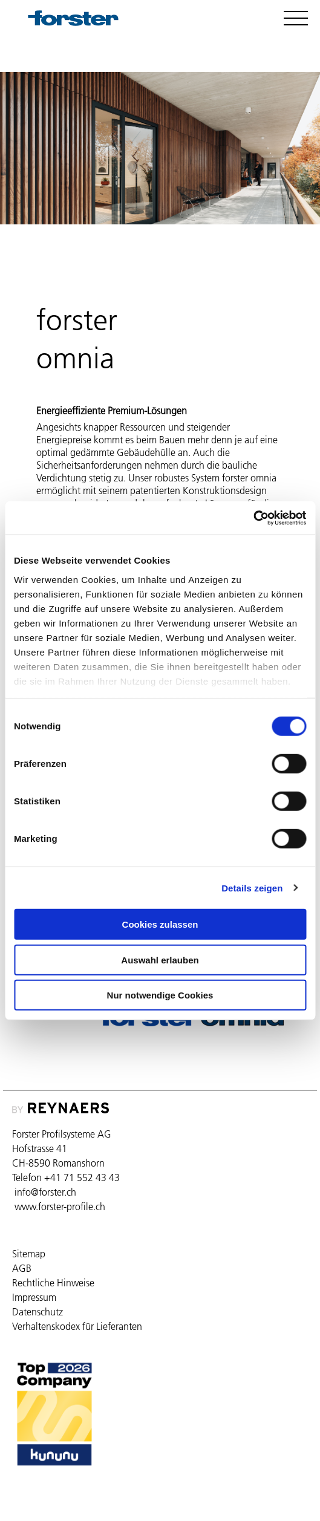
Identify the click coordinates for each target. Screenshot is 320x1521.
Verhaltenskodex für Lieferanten (77, 1326)
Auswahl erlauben (159, 959)
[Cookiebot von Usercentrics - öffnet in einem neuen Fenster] (253, 518)
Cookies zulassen (160, 924)
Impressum (34, 1297)
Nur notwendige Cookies (160, 995)
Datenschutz (37, 1312)
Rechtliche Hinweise (53, 1283)
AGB (21, 1268)
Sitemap (28, 1254)
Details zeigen (251, 887)
